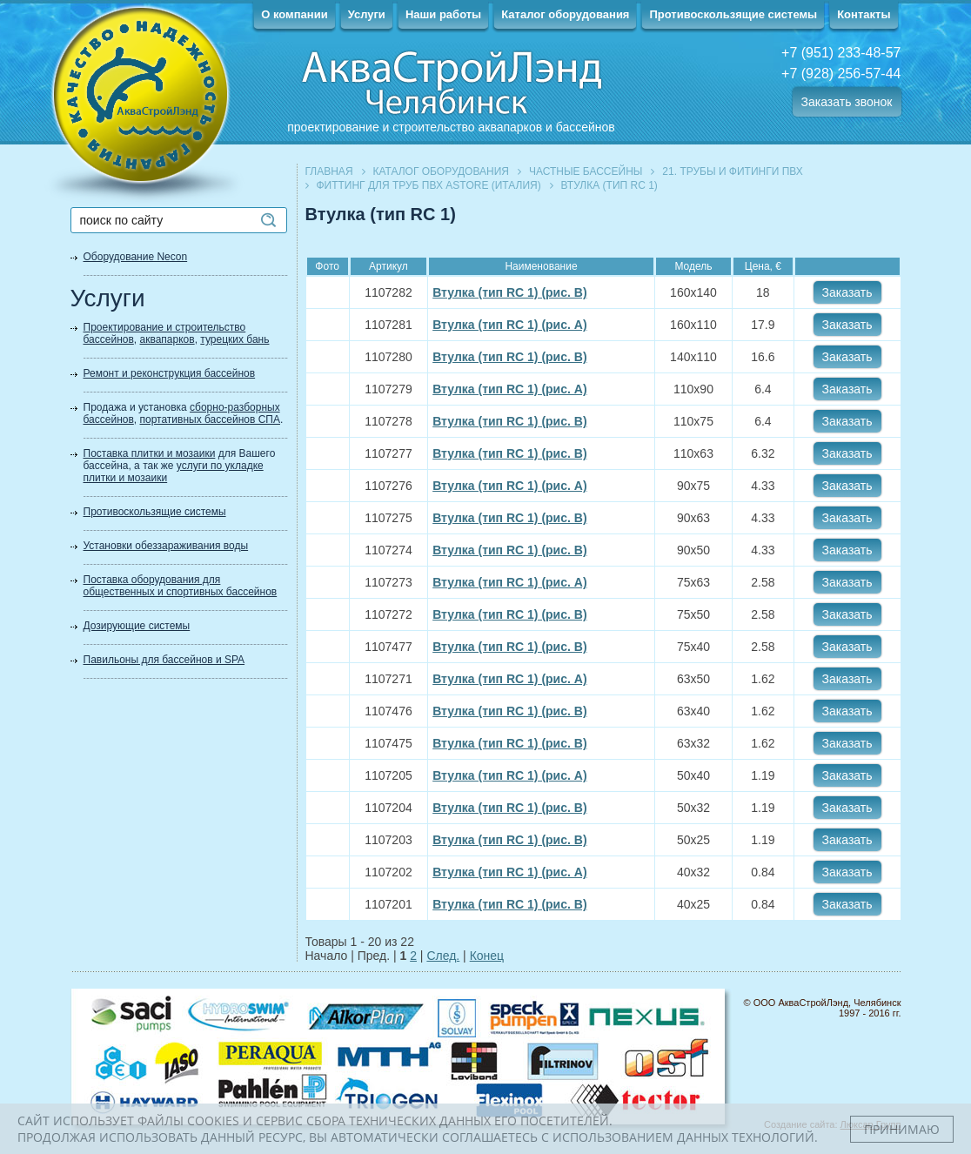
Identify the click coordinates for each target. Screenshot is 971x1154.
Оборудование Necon (136, 257)
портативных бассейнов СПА (210, 419)
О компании (294, 14)
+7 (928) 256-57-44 (841, 73)
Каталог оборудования (565, 14)
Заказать (847, 292)
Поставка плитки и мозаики (150, 453)
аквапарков (167, 339)
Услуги (366, 14)
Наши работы (443, 14)
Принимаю (902, 1129)
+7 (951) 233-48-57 (841, 52)
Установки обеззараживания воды (166, 546)
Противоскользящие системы (733, 14)
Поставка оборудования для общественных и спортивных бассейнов (181, 586)
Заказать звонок (847, 102)
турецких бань (234, 339)
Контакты (863, 14)
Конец (487, 956)
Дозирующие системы (137, 626)
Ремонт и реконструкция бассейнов (170, 373)
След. (442, 956)
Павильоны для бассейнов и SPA (164, 660)
